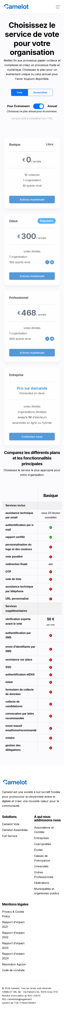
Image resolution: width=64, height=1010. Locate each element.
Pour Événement (18, 106)
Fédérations (41, 883)
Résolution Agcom (14, 964)
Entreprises (41, 838)
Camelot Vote (10, 824)
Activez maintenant (32, 212)
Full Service (9, 836)
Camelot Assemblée (15, 830)
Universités (41, 866)
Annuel (52, 106)
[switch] (38, 106)
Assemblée (40, 92)
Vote (19, 92)
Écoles (38, 850)
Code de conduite (13, 970)
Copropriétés (42, 844)
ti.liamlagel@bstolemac (19, 999)
